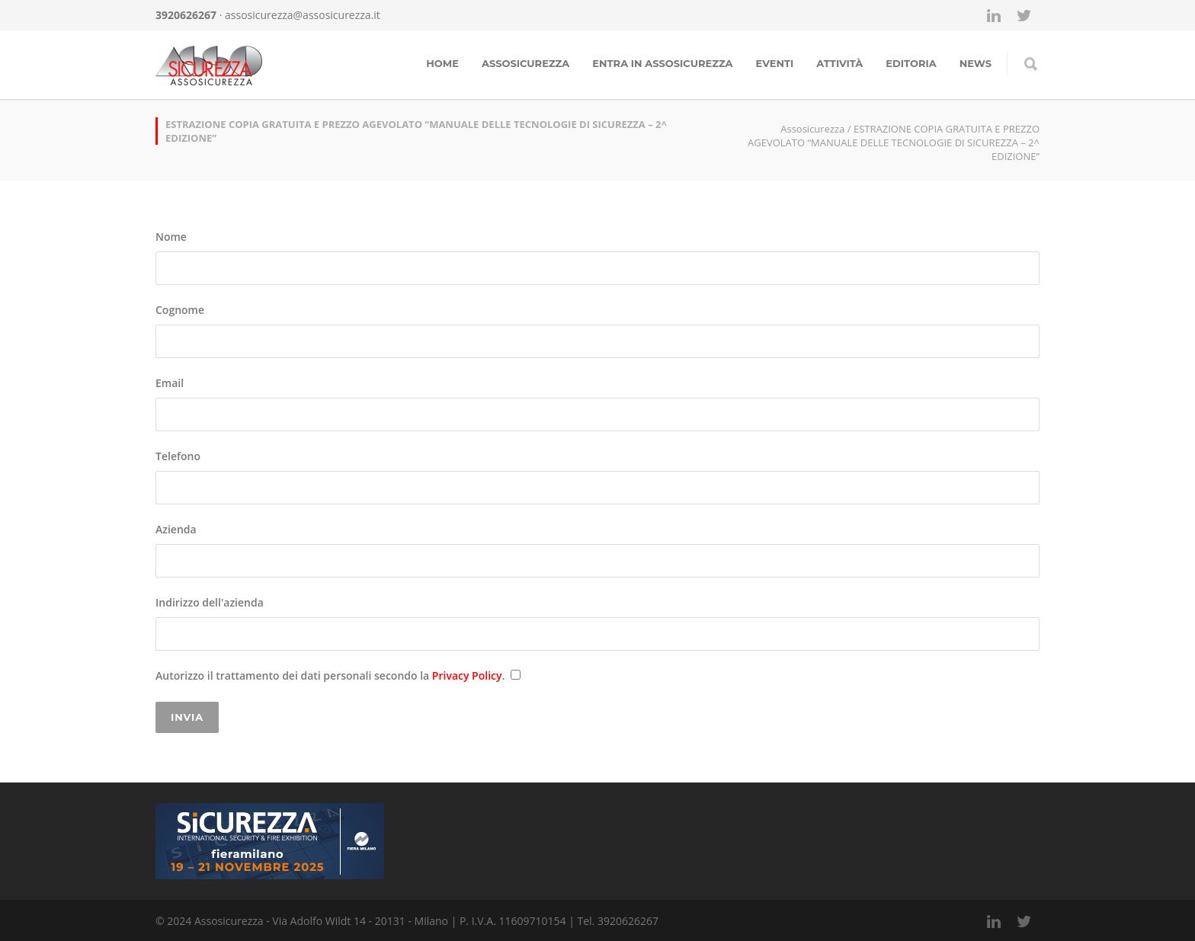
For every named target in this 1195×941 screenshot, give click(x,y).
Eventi (775, 63)
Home (442, 63)
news (976, 63)
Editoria (911, 63)
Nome (597, 257)
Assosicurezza (525, 63)
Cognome (597, 330)
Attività (839, 63)
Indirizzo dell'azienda (597, 623)
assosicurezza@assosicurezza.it (302, 15)
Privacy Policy (467, 675)
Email (597, 403)
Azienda (597, 550)
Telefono (597, 476)
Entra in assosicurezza (662, 63)
